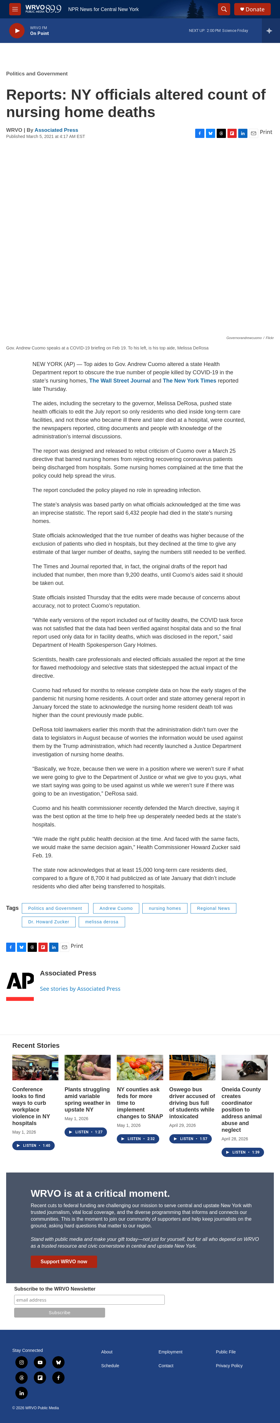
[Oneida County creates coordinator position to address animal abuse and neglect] (245, 1068)
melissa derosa (101, 921)
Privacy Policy (229, 1366)
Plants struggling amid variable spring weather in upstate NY (87, 1099)
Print (266, 131)
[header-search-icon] (224, 9)
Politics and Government (37, 74)
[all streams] (271, 30)
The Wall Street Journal (119, 381)
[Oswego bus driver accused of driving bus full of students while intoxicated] (192, 1068)
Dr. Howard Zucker (48, 921)
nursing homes (165, 908)
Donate (255, 9)
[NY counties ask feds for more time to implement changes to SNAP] (140, 1068)
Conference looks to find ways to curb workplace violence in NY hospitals (31, 1106)
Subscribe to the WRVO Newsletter (55, 1288)
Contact (166, 1366)
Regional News (213, 908)
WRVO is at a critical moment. (100, 1193)
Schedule (110, 1366)
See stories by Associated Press (80, 988)
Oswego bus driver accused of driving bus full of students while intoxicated (192, 1103)
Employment (171, 1352)
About (106, 1352)
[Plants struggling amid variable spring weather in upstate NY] (88, 1068)
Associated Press (56, 130)
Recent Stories (36, 1045)
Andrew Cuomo (116, 908)
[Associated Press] (20, 982)
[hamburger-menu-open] (15, 9)
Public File (226, 1352)
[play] (17, 30)
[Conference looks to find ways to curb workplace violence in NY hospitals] (35, 1068)
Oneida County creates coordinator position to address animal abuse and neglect (242, 1109)
